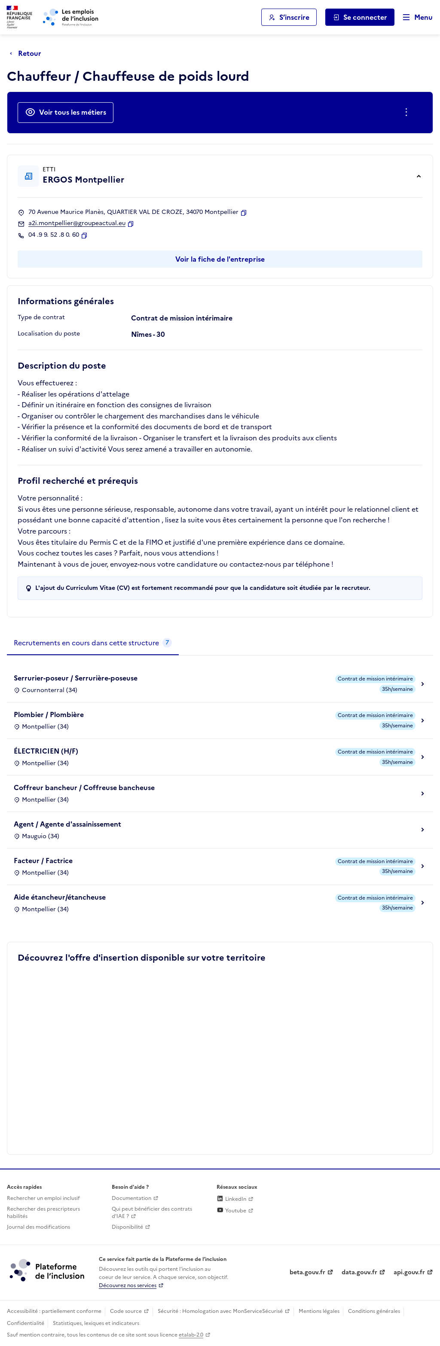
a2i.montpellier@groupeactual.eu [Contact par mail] (76, 223)
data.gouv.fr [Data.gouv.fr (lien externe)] (359, 1272)
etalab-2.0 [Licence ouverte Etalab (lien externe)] (191, 1335)
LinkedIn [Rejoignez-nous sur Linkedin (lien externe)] (231, 1199)
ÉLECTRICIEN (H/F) (46, 751)
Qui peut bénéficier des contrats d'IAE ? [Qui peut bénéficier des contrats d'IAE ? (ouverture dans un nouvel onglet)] (152, 1212)
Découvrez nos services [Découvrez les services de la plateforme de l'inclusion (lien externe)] (127, 1285)
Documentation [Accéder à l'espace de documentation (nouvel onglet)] (131, 1198)
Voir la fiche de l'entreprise (220, 259)
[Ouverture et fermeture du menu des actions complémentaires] (408, 112)
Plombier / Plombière (49, 714)
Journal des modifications (38, 1227)
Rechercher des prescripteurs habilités (43, 1212)
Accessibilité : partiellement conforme (54, 1311)
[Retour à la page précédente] (28, 53)
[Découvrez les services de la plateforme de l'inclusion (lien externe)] (48, 1269)
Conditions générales (374, 1311)
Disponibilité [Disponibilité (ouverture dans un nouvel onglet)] (127, 1227)
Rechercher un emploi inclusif (43, 1198)
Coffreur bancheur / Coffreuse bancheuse (84, 787)
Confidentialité (25, 1323)
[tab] (93, 643)
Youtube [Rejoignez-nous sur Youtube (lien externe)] (231, 1211)
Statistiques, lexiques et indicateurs (96, 1323)
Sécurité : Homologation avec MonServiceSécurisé (220, 1311)
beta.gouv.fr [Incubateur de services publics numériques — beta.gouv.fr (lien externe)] (307, 1272)
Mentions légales (319, 1311)
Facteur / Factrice (43, 860)
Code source (126, 1311)
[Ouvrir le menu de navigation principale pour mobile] (413, 17)
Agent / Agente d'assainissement (67, 824)
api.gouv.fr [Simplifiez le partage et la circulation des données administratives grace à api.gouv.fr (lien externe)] (409, 1272)
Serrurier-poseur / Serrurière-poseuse (76, 678)
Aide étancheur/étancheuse (60, 897)
